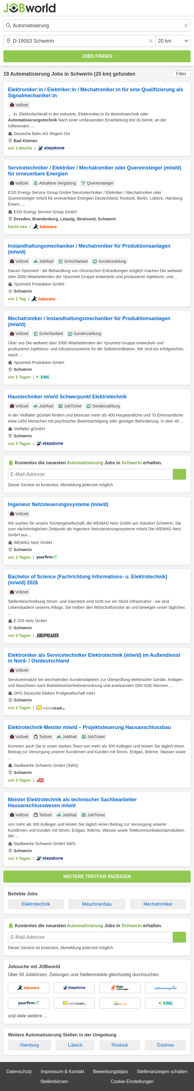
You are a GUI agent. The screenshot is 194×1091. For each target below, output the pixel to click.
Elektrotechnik (36, 904)
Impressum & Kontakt (62, 1071)
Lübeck (75, 1045)
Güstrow (165, 1045)
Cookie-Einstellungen (132, 1081)
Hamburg (29, 1045)
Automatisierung (30, 74)
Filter (181, 73)
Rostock (120, 1045)
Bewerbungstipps (110, 1071)
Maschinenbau (97, 904)
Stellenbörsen (54, 1081)
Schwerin (81, 74)
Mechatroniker (158, 904)
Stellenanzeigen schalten (162, 1071)
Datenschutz (19, 1071)
